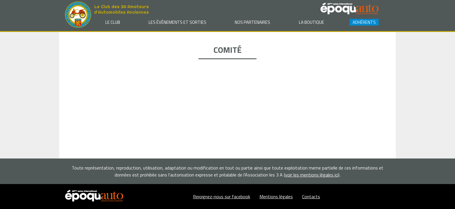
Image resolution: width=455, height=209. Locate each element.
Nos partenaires (252, 22)
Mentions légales (276, 196)
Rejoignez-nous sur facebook (221, 196)
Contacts (311, 196)
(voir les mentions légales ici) (312, 174)
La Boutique (311, 22)
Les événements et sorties (177, 22)
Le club (112, 22)
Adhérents (364, 22)
